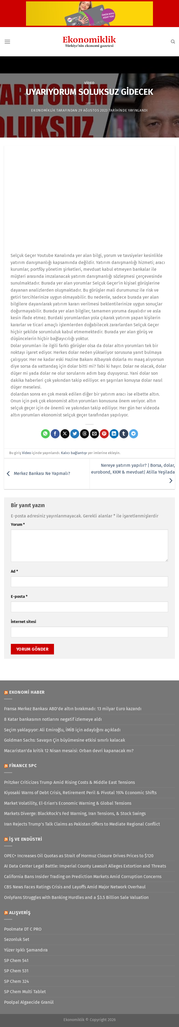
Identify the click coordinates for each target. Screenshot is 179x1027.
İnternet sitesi (23, 622)
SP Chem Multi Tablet (25, 991)
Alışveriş (20, 912)
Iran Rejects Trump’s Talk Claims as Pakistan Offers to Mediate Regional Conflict (82, 824)
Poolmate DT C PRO (22, 929)
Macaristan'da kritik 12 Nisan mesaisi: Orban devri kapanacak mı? (68, 750)
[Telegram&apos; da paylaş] (133, 433)
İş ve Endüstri (25, 839)
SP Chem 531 (16, 970)
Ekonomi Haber (27, 692)
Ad (14, 571)
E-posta (19, 596)
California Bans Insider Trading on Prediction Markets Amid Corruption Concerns (82, 876)
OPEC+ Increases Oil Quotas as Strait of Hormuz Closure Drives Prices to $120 (79, 855)
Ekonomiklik (43, 110)
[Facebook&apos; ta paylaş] (55, 433)
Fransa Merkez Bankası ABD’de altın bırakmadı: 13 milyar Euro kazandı (73, 708)
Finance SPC (23, 765)
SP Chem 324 (16, 981)
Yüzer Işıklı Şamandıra (26, 950)
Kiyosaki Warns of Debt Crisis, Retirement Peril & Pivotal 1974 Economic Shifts (80, 792)
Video (89, 83)
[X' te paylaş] (64, 433)
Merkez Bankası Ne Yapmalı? (37, 473)
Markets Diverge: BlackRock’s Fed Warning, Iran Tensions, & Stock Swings (75, 813)
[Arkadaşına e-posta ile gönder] (94, 433)
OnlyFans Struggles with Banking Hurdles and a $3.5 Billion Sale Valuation (76, 897)
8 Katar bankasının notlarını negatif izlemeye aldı (53, 719)
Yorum (18, 524)
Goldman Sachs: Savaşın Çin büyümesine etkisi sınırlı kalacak (64, 740)
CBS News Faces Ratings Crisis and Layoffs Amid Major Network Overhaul (75, 886)
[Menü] (7, 41)
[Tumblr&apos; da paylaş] (123, 433)
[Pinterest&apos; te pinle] (104, 433)
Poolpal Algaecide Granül (29, 1002)
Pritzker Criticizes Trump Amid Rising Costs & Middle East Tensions (69, 782)
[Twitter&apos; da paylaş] (74, 433)
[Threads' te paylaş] (84, 433)
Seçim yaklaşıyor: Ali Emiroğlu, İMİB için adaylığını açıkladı (62, 729)
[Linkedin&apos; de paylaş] (114, 433)
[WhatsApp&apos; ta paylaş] (45, 433)
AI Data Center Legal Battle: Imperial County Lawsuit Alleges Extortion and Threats (85, 866)
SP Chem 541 (16, 960)
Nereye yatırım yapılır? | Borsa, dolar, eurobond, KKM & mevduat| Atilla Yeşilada (133, 473)
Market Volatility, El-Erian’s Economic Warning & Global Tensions (67, 803)
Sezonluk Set (16, 939)
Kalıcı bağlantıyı (74, 453)
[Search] (173, 42)
